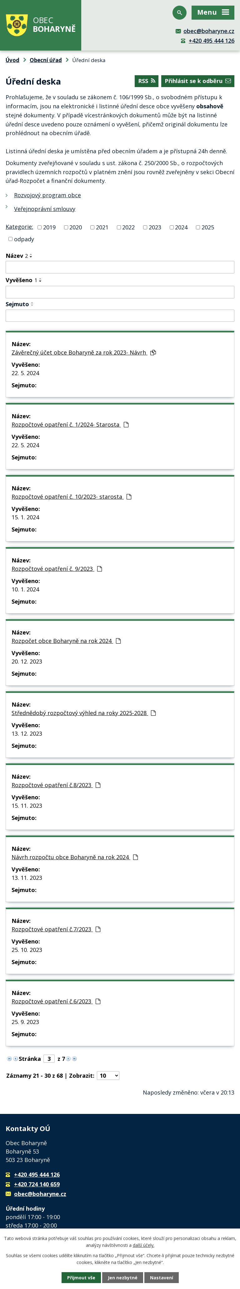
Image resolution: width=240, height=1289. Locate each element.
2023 (155, 227)
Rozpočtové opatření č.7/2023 (56, 929)
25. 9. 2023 (25, 1022)
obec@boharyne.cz (208, 31)
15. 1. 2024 (25, 517)
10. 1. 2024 (25, 589)
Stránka (30, 1058)
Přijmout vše (81, 1278)
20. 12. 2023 (27, 661)
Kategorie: (19, 226)
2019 (49, 227)
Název (17, 255)
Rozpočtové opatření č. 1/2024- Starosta (70, 424)
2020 (75, 227)
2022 (128, 227)
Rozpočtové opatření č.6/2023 (56, 1001)
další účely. (143, 1245)
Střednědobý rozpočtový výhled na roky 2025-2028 (84, 713)
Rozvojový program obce (47, 195)
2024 (181, 227)
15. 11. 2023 (27, 805)
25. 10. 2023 (27, 949)
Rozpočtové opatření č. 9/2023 (57, 568)
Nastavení (161, 1278)
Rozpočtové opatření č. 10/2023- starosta (71, 496)
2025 (208, 227)
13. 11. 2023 (27, 877)
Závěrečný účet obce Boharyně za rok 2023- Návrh (84, 352)
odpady (24, 239)
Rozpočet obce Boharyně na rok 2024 (66, 640)
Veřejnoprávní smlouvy (44, 209)
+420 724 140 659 (37, 1184)
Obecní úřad (46, 60)
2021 (102, 227)
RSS (146, 81)
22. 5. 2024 (25, 373)
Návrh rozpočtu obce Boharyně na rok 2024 (75, 857)
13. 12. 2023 (27, 733)
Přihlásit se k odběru (198, 81)
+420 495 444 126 (211, 40)
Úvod (12, 60)
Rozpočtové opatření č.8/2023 (56, 785)
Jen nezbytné (123, 1278)
